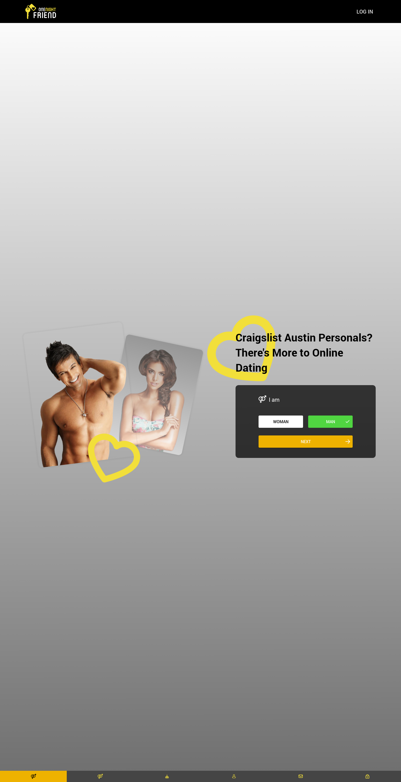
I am (274, 399)
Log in (365, 11)
